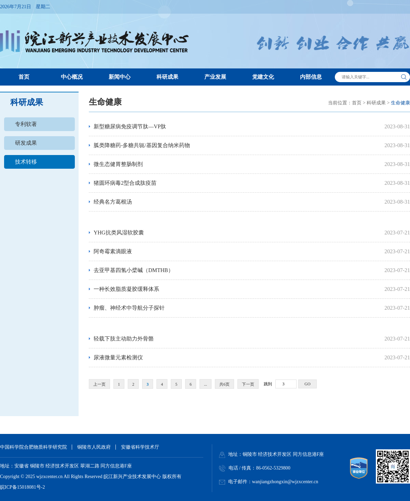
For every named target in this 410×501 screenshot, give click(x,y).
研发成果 (26, 143)
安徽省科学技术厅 (140, 447)
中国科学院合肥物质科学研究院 (33, 447)
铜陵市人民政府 (94, 447)
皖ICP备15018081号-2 (22, 487)
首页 (356, 102)
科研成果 (376, 102)
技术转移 (26, 162)
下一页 (248, 384)
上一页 (99, 384)
